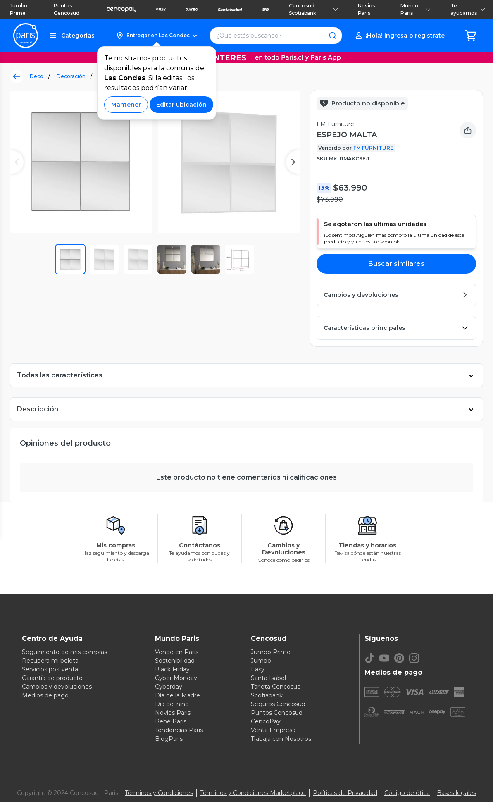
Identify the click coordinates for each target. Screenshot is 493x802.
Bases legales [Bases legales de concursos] (456, 793)
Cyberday (168, 686)
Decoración (71, 76)
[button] (156, 35)
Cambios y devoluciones (57, 686)
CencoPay (266, 721)
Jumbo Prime (18, 9)
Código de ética (407, 793)
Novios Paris (366, 9)
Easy (257, 669)
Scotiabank (267, 695)
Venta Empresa (273, 730)
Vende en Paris (176, 652)
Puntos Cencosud (66, 9)
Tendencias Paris (179, 730)
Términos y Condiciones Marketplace (253, 793)
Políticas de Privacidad (345, 793)
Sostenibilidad (175, 660)
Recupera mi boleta (50, 660)
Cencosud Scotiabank (313, 9)
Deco (36, 76)
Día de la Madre (177, 695)
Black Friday (172, 669)
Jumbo (261, 660)
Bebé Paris (170, 721)
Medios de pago (45, 695)
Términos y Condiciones (159, 793)
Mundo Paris (415, 9)
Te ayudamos (467, 9)
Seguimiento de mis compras (64, 652)
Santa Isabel (268, 678)
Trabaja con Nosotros (281, 738)
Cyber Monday (176, 678)
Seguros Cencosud (278, 704)
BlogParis (169, 738)
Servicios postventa (50, 669)
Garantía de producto (52, 678)
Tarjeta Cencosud (276, 686)
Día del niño (172, 704)
